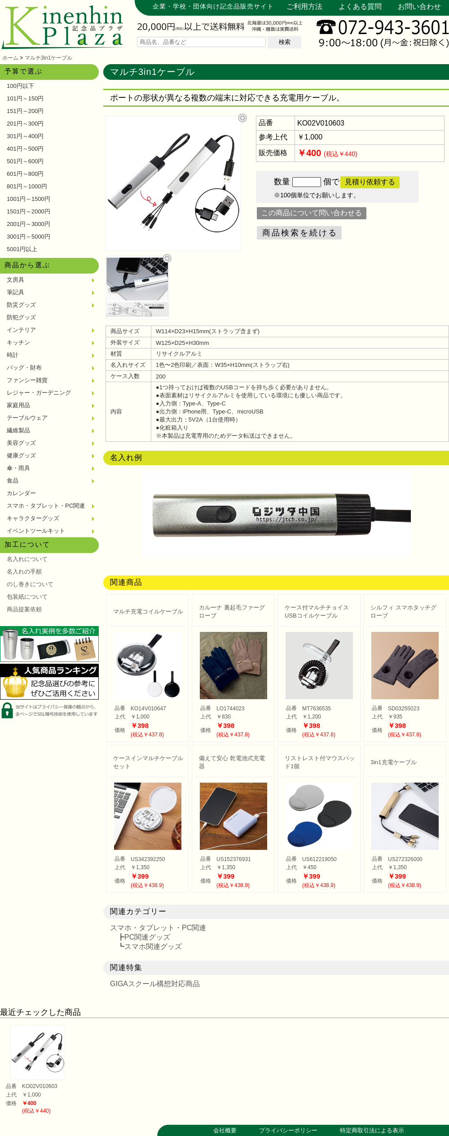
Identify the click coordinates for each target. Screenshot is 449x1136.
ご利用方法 (304, 6)
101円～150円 (25, 98)
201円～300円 (25, 123)
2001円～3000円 (28, 224)
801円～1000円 (27, 186)
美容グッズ (21, 443)
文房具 (15, 279)
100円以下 (20, 86)
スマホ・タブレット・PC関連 (46, 505)
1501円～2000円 (28, 211)
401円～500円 (25, 148)
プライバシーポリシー (288, 1130)
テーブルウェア (27, 417)
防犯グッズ (21, 317)
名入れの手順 (24, 571)
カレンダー (21, 493)
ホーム (10, 58)
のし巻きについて (30, 584)
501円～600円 (25, 161)
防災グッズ (21, 304)
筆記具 (15, 292)
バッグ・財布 (24, 367)
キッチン (18, 342)
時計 (12, 355)
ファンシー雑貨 (27, 380)
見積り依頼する (370, 182)
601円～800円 (25, 173)
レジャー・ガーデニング (39, 392)
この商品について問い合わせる (311, 213)
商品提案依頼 (24, 609)
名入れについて (27, 559)
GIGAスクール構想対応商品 (155, 984)
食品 (12, 480)
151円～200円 (25, 111)
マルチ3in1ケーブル (49, 58)
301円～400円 (25, 136)
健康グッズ (21, 455)
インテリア (21, 329)
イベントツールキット (36, 530)
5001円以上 (22, 249)
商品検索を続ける (300, 232)
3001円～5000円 (28, 236)
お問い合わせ (419, 6)
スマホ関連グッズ (153, 946)
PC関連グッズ (147, 937)
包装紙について (27, 596)
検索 (285, 42)
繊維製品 (18, 430)
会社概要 (225, 1130)
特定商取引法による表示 (372, 1130)
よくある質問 (360, 6)
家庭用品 (18, 405)
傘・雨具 (18, 468)
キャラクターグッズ (33, 518)
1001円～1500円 (28, 199)
